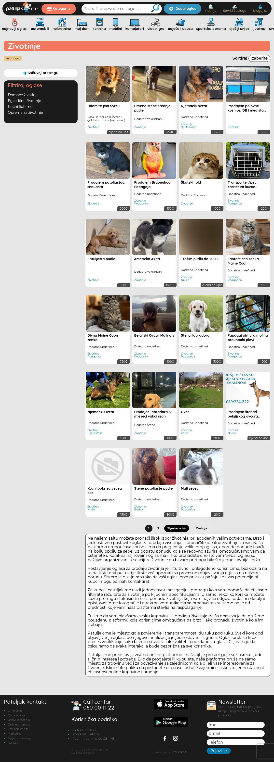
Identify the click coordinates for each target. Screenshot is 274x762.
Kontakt (13, 742)
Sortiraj (251, 58)
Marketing (15, 733)
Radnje (210, 8)
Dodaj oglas (182, 8)
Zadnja (201, 528)
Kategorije (59, 8)
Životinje (11, 58)
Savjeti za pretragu (20, 738)
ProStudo (179, 752)
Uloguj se (260, 8)
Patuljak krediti (18, 729)
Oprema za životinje (25, 112)
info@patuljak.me (86, 734)
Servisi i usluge (234, 9)
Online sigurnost (19, 724)
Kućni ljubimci (20, 106)
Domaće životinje (23, 95)
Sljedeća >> (176, 528)
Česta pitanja (16, 715)
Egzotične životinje (24, 101)
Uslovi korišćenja (19, 720)
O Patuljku (15, 710)
